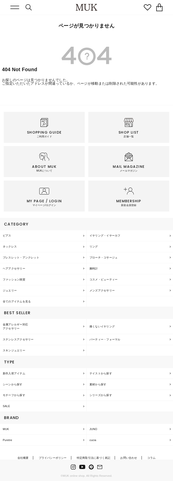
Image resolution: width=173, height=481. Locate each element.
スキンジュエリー (14, 350)
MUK (6, 429)
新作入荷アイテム (14, 373)
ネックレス (10, 246)
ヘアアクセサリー (14, 268)
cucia (93, 440)
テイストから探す (101, 373)
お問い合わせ (128, 457)
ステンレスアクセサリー (18, 339)
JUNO (93, 429)
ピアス (7, 235)
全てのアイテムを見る (17, 301)
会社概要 (23, 457)
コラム (151, 457)
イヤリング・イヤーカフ (105, 235)
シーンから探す (12, 384)
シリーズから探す (101, 395)
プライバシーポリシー (53, 457)
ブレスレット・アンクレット (21, 257)
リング (94, 246)
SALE (6, 406)
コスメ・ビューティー (104, 279)
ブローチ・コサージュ (104, 257)
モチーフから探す (14, 395)
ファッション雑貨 (14, 279)
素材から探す (98, 384)
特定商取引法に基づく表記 (93, 457)
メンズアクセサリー (102, 290)
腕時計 (94, 268)
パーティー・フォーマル (105, 339)
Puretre (7, 440)
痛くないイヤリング (102, 326)
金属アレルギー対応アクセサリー (15, 326)
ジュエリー (10, 290)
